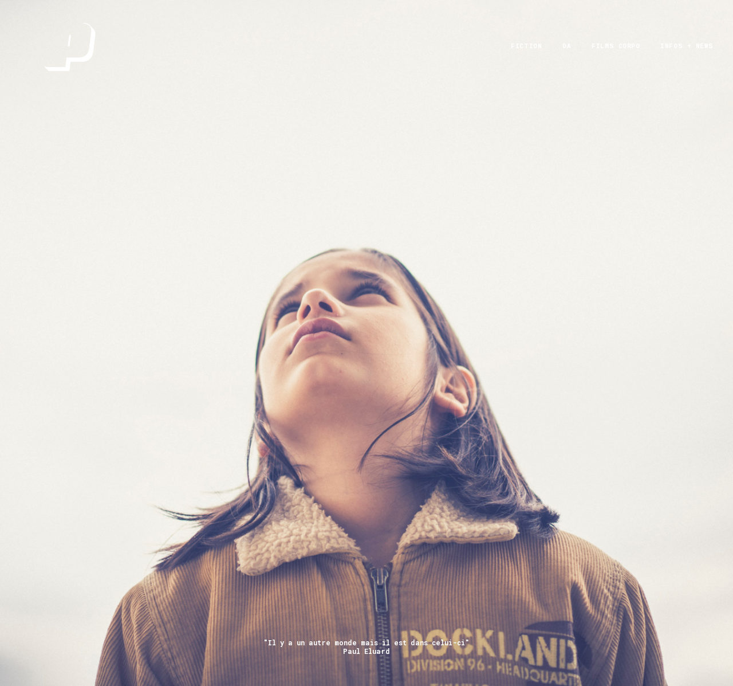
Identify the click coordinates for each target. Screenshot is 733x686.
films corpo (616, 54)
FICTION (526, 54)
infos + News (687, 54)
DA (566, 54)
